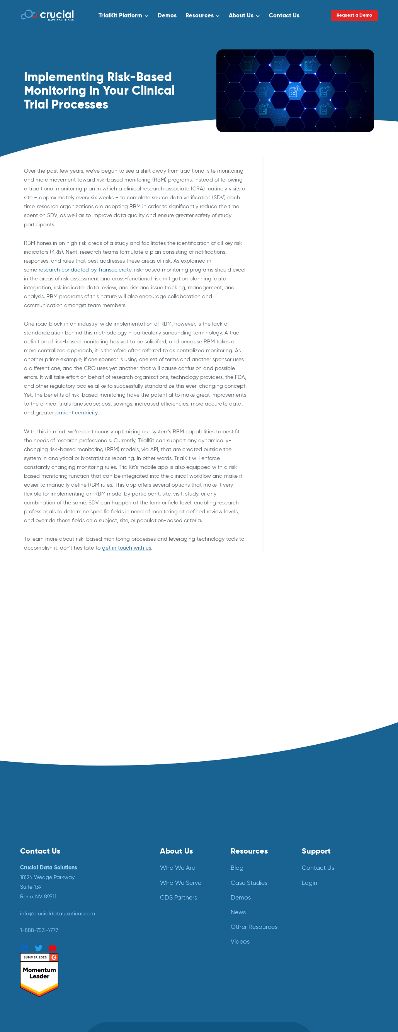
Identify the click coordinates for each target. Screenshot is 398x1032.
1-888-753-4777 (39, 930)
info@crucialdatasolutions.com (57, 913)
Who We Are (177, 867)
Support (316, 851)
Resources (199, 15)
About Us (241, 15)
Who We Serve (180, 882)
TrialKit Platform (120, 15)
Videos (240, 941)
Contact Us (284, 15)
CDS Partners (178, 897)
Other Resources (254, 926)
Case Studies (249, 882)
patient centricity (76, 412)
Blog (237, 867)
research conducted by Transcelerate (85, 269)
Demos (167, 15)
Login (309, 882)
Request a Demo (354, 15)
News (238, 912)
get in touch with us (126, 547)
